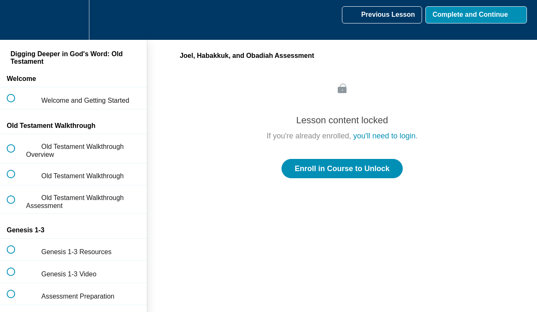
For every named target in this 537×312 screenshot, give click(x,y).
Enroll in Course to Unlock (342, 168)
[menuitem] (73, 20)
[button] (15, 20)
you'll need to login (384, 136)
